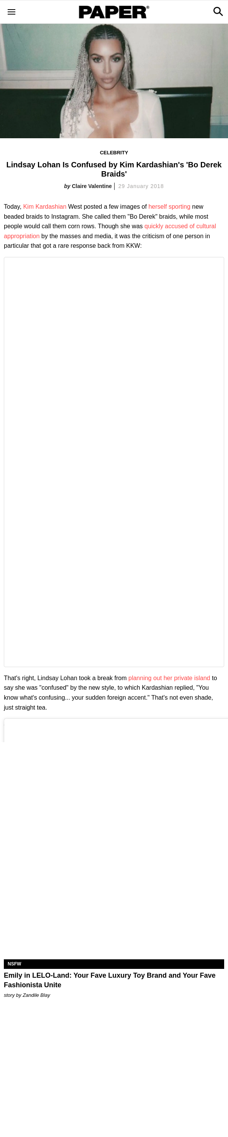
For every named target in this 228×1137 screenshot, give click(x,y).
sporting (179, 206)
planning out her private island (169, 678)
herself (157, 206)
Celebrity (114, 152)
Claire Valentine (92, 186)
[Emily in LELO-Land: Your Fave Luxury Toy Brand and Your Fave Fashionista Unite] (114, 904)
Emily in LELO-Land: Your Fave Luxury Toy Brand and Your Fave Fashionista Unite (109, 980)
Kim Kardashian (44, 206)
